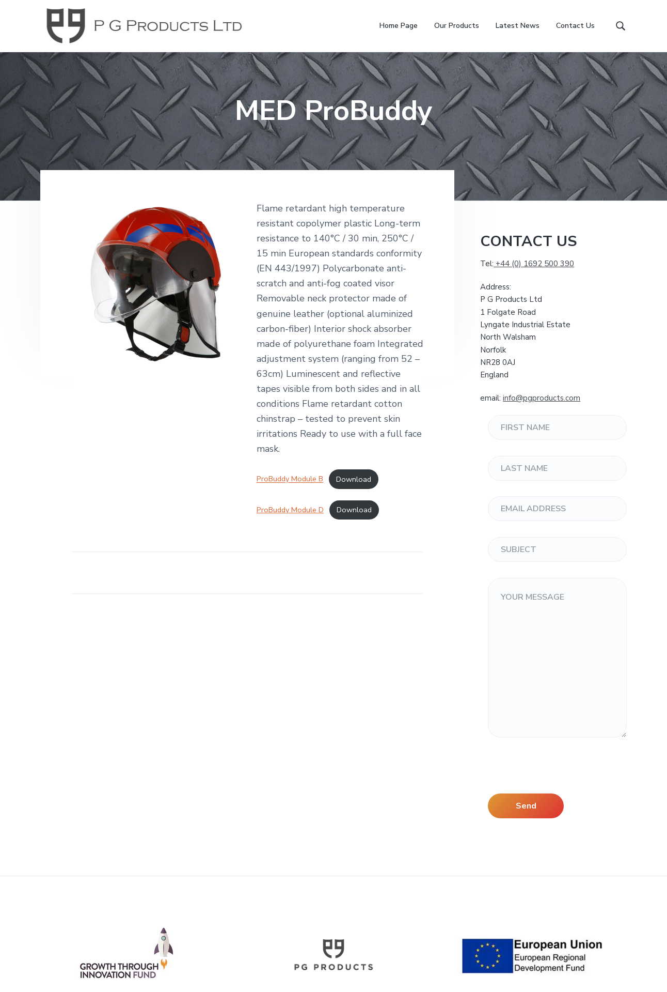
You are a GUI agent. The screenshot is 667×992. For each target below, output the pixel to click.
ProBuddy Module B (290, 479)
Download (353, 479)
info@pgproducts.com (541, 398)
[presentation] (566, 773)
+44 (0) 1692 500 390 (534, 263)
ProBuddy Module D (290, 510)
